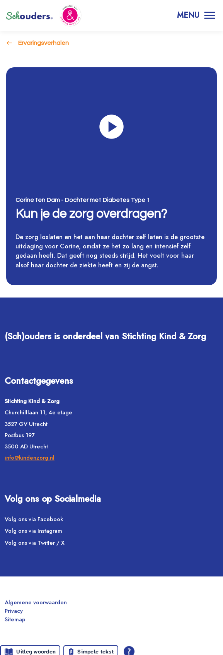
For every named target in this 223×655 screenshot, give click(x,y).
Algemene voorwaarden (36, 602)
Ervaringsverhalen (43, 43)
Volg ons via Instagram (33, 531)
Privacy (14, 611)
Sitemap (15, 619)
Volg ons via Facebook (34, 519)
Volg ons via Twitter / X (35, 543)
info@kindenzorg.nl (29, 458)
